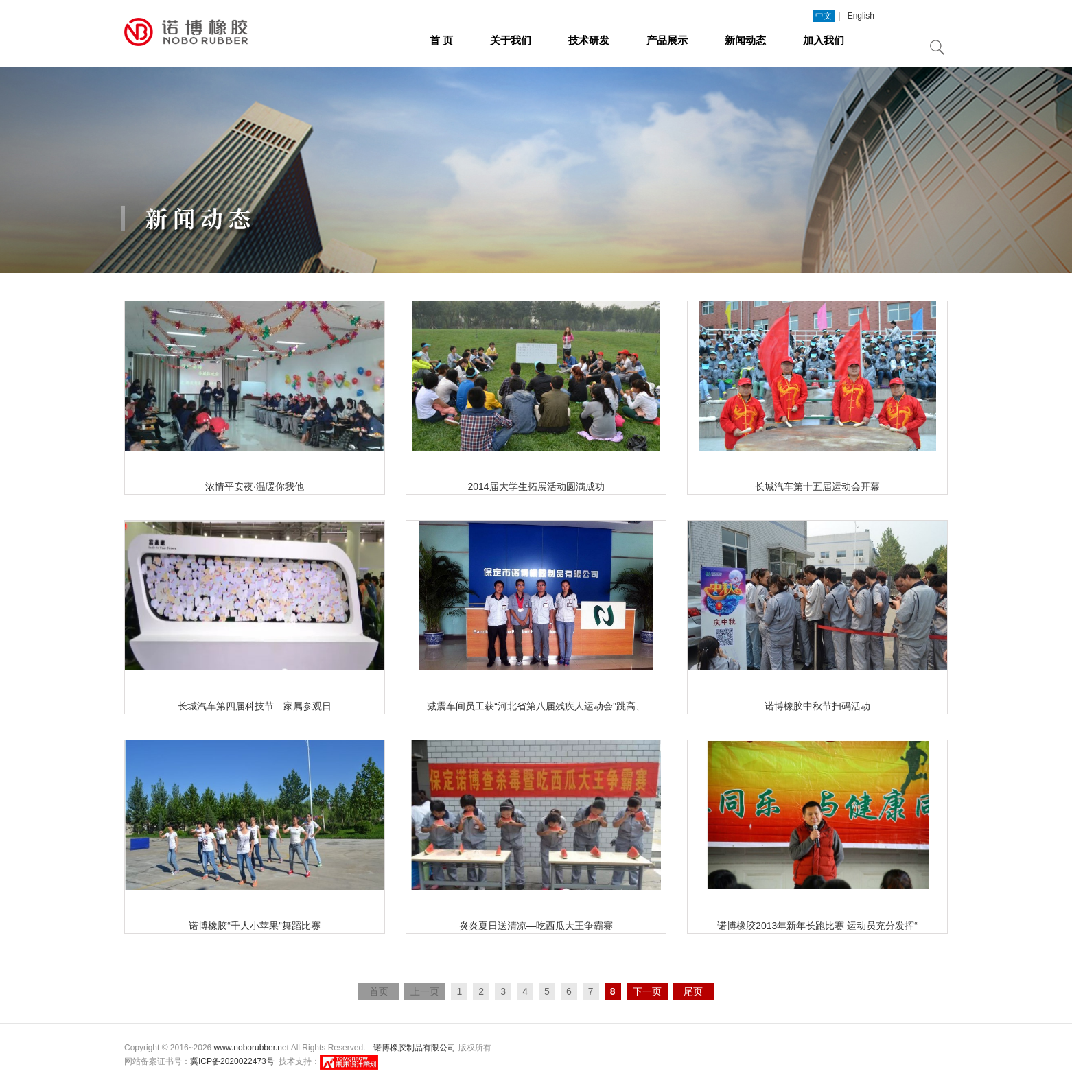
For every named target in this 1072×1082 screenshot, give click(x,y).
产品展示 (667, 40)
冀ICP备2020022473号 (232, 1061)
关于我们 (510, 40)
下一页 (647, 991)
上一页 (424, 991)
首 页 (441, 40)
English (861, 16)
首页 (378, 991)
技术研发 (588, 40)
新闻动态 (745, 40)
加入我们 (823, 40)
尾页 (693, 991)
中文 (823, 16)
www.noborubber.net (251, 1047)
